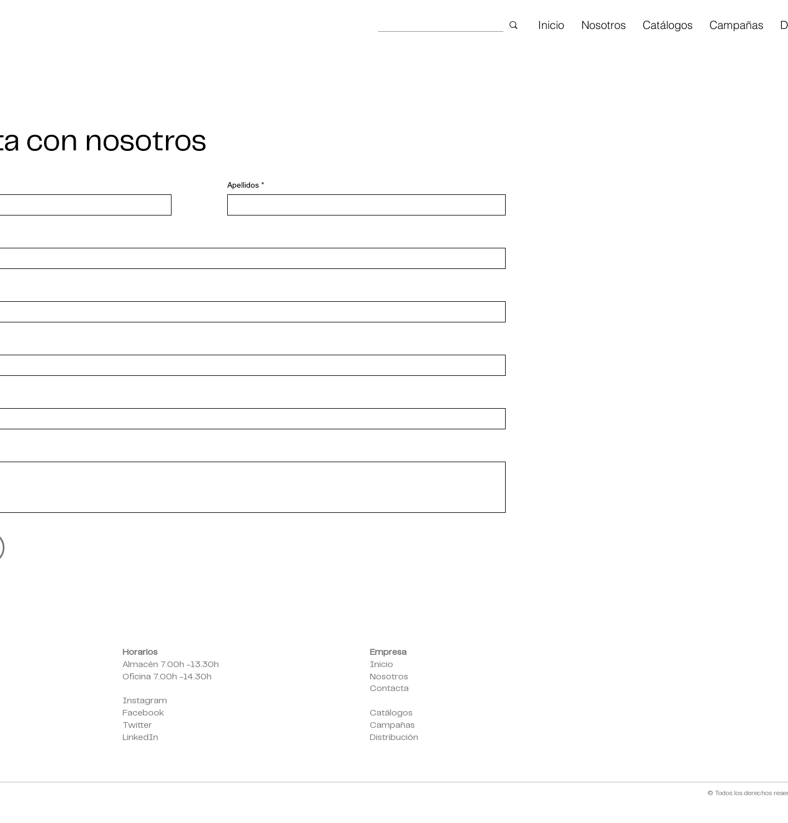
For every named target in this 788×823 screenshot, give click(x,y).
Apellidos (245, 185)
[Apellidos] (363, 205)
